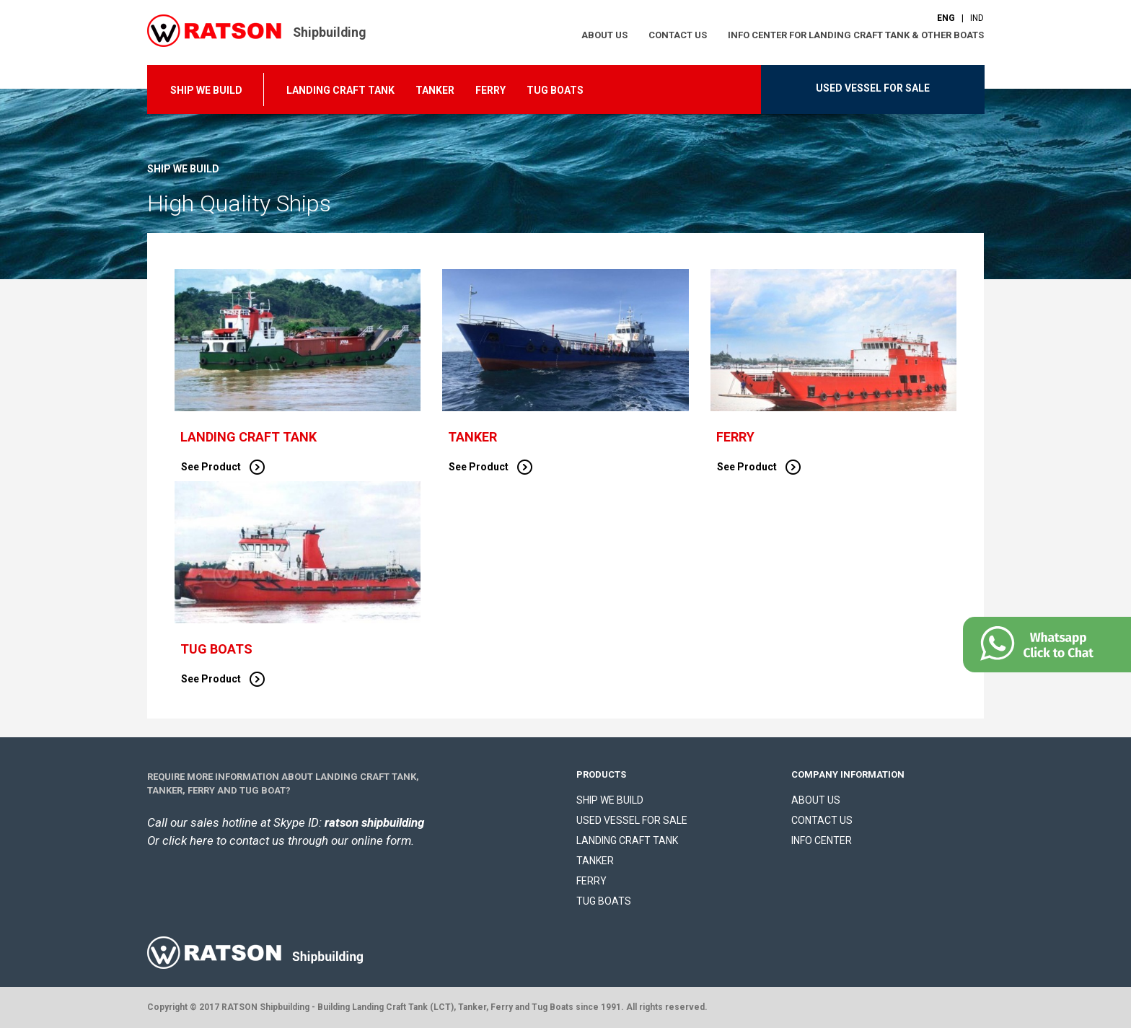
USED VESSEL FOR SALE (873, 88)
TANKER (434, 90)
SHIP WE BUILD (206, 90)
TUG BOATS (555, 90)
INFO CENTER (821, 840)
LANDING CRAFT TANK (340, 90)
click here (188, 840)
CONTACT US (677, 35)
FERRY (490, 90)
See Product (223, 467)
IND (977, 18)
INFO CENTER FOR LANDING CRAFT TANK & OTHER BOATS (856, 35)
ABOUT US (604, 35)
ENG (946, 18)
